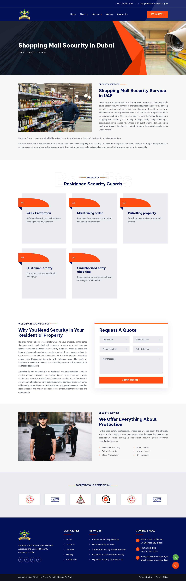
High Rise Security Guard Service (107, 559)
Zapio (70, 577)
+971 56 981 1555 (125, 3)
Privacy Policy (145, 577)
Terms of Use (162, 577)
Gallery (109, 14)
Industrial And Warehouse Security (108, 554)
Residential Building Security (105, 539)
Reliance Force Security (45, 577)
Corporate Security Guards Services (109, 549)
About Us (84, 14)
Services (96, 14)
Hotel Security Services (103, 544)
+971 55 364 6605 (149, 551)
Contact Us (122, 14)
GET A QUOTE (157, 14)
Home (73, 14)
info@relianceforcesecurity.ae (154, 3)
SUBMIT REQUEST (131, 380)
